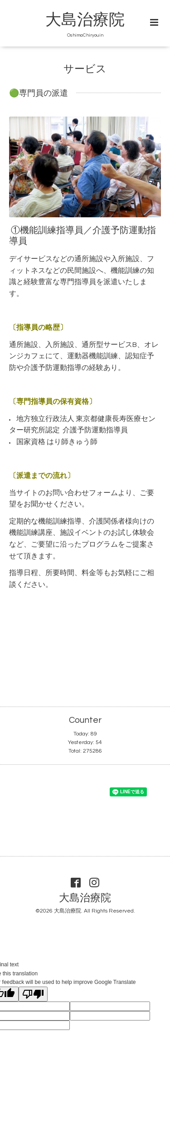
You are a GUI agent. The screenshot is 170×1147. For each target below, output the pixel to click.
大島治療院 (85, 20)
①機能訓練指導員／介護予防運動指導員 (82, 235)
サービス (85, 69)
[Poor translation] (33, 994)
